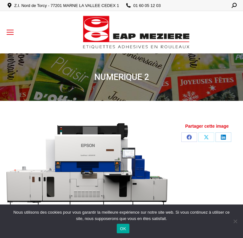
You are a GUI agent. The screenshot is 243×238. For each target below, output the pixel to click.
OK (123, 228)
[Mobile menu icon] (10, 32)
